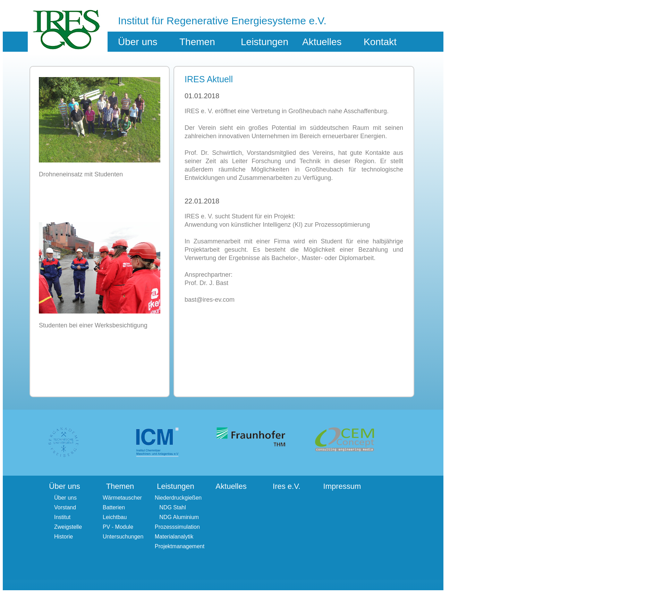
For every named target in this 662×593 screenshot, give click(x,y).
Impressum (342, 486)
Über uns (65, 498)
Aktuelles (322, 41)
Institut (62, 517)
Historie (63, 537)
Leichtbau (115, 517)
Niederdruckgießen (178, 498)
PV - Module (118, 527)
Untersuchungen (123, 537)
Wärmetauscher (122, 498)
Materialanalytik (174, 537)
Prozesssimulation (177, 527)
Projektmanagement (179, 546)
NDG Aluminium (177, 517)
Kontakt (380, 41)
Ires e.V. (286, 486)
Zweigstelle (68, 527)
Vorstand (65, 507)
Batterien (114, 507)
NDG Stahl (170, 507)
